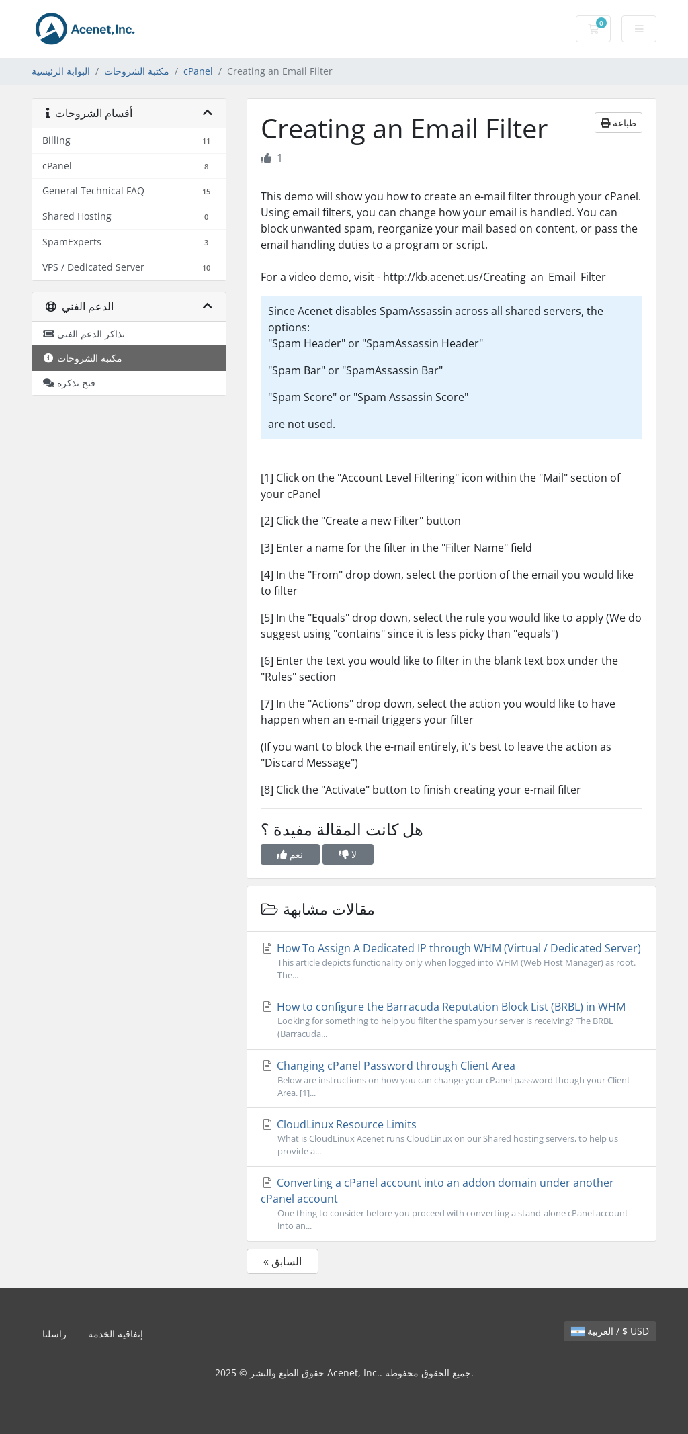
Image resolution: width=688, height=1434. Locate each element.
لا (348, 854)
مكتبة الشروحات (136, 71)
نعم (290, 854)
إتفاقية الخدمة (115, 1333)
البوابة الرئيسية (61, 71)
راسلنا (54, 1333)
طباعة (618, 122)
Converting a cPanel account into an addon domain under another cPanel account (451, 1203)
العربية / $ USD (610, 1330)
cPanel (198, 71)
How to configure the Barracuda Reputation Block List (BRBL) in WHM (451, 1019)
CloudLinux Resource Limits (451, 1137)
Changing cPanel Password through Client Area (451, 1078)
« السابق (282, 1261)
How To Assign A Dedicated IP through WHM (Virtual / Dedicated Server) (451, 961)
